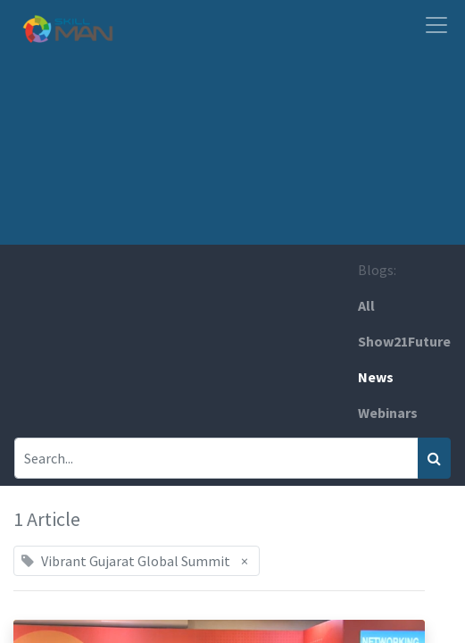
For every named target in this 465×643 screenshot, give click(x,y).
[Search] (434, 458)
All (366, 305)
